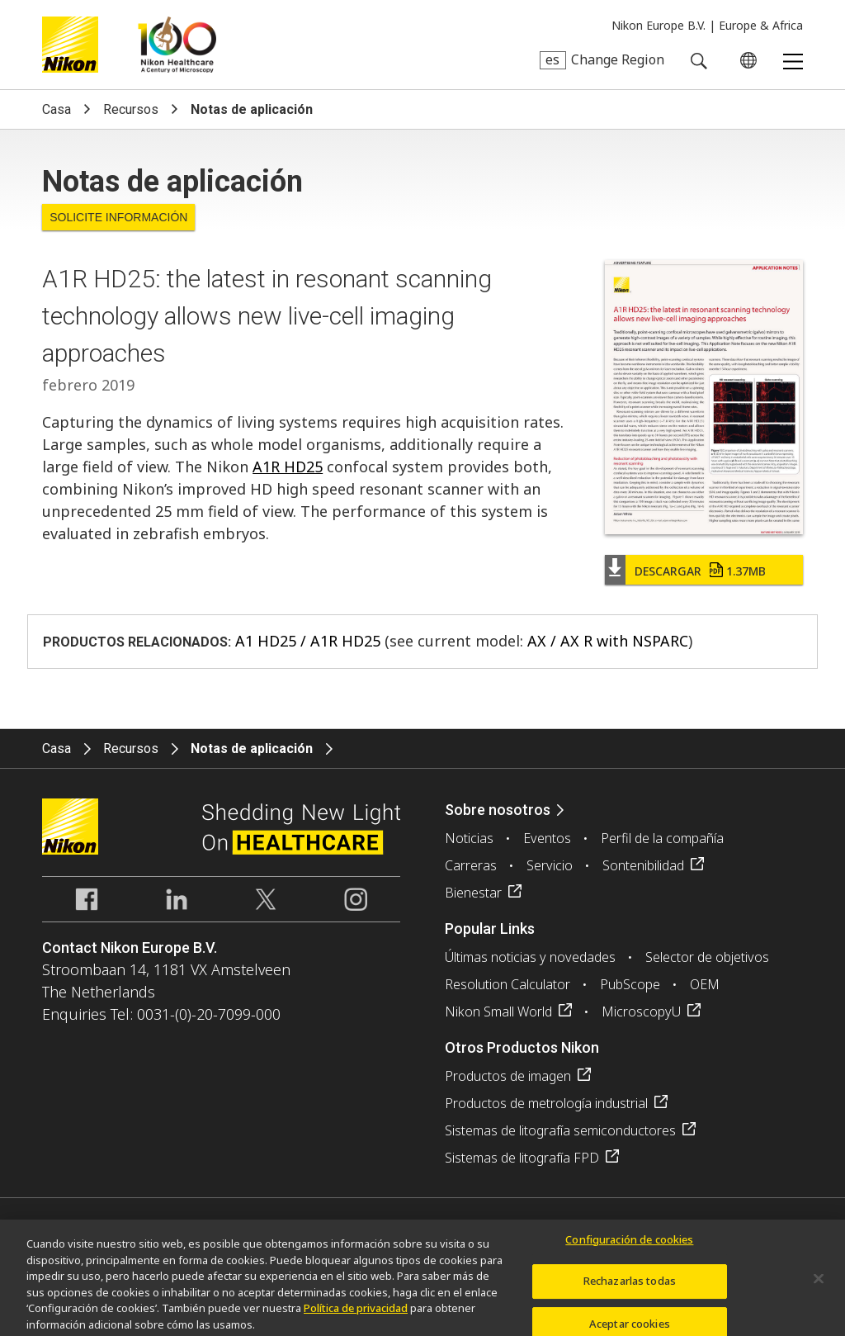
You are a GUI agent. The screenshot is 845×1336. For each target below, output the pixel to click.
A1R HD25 (288, 466)
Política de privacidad (356, 1313)
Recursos (130, 109)
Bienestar (473, 893)
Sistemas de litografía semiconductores (560, 1130)
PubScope (630, 984)
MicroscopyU (641, 1011)
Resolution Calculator (507, 984)
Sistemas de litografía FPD (522, 1158)
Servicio (549, 865)
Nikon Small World (498, 1011)
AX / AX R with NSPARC (607, 641)
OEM (705, 984)
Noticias (469, 838)
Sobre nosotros (497, 809)
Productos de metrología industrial (546, 1103)
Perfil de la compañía (662, 838)
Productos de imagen (508, 1076)
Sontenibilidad (643, 865)
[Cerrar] (818, 1284)
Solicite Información (118, 217)
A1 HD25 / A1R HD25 (307, 641)
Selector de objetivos (707, 957)
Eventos (547, 838)
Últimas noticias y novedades (530, 957)
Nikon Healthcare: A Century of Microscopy (177, 45)
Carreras (471, 865)
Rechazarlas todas (629, 1286)
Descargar (700, 571)
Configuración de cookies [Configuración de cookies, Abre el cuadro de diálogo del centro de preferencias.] (629, 1244)
